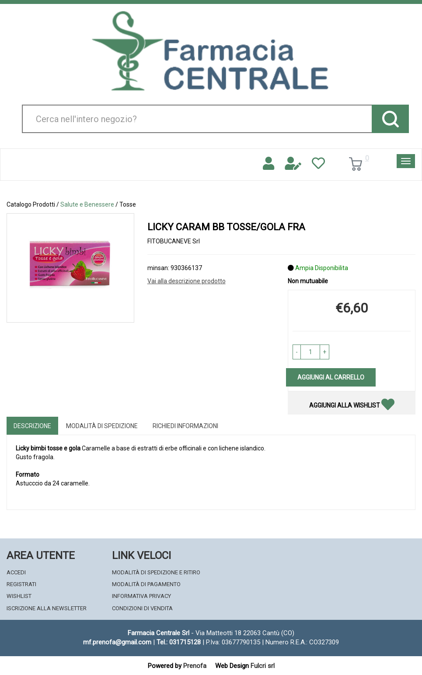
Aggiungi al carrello (330, 377)
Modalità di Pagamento (146, 584)
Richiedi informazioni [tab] (185, 425)
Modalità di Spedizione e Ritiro (156, 572)
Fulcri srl (263, 666)
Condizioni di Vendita (142, 608)
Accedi (16, 572)
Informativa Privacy (141, 596)
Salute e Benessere (87, 204)
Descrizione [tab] (32, 425)
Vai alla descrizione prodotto (186, 281)
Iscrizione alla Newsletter (47, 608)
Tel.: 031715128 (179, 642)
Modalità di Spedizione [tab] (102, 425)
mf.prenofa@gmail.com (117, 642)
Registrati (21, 584)
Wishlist (19, 596)
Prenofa (194, 666)
